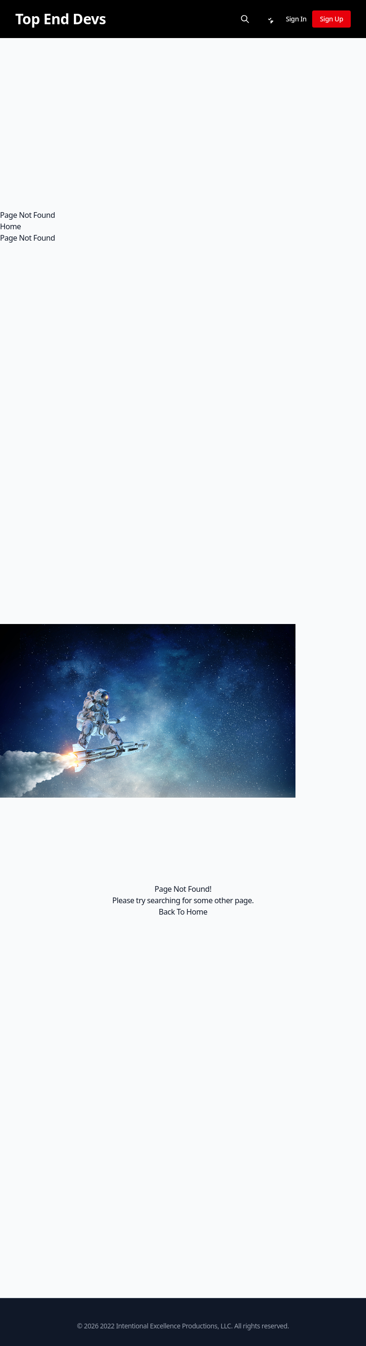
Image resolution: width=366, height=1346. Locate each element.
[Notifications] (269, 19)
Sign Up (331, 18)
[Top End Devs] (60, 19)
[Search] (245, 19)
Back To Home (183, 912)
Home (10, 226)
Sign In (296, 18)
